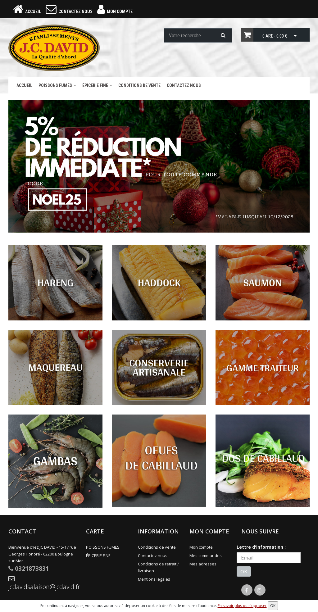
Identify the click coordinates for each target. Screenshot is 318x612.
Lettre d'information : (261, 547)
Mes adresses (202, 564)
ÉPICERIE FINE (97, 85)
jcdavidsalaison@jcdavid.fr (42, 583)
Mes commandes (205, 555)
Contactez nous (184, 85)
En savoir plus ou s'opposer (242, 605)
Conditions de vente (139, 85)
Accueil (24, 85)
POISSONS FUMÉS (57, 85)
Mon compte (201, 547)
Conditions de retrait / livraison (158, 567)
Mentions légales (154, 579)
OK (243, 571)
